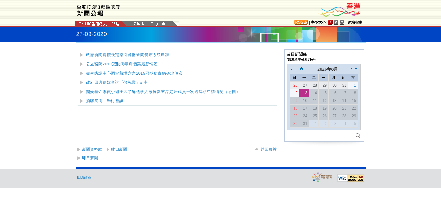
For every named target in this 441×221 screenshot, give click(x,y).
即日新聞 (90, 158)
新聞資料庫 (92, 149)
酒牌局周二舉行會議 (105, 101)
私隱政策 (84, 177)
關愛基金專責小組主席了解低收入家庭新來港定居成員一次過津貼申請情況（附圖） (163, 92)
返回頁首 (269, 149)
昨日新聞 (119, 149)
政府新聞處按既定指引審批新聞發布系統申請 (128, 55)
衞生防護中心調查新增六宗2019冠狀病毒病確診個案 (134, 73)
